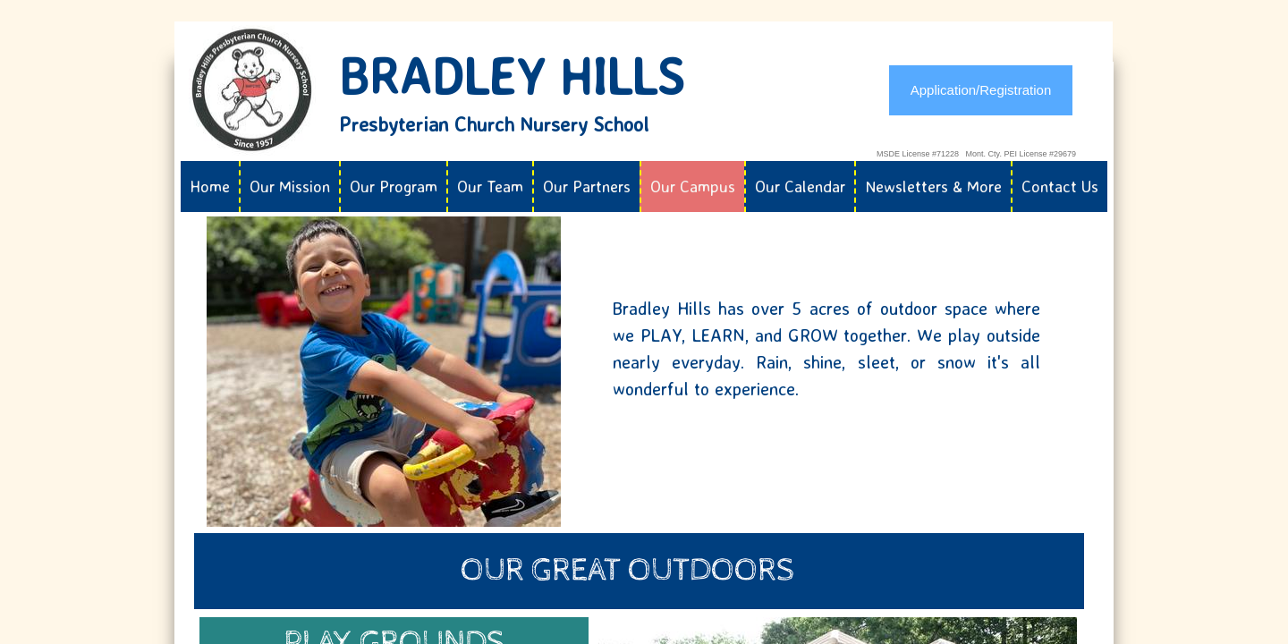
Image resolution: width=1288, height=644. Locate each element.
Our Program (393, 186)
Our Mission (290, 186)
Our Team (490, 186)
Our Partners (587, 186)
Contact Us (1059, 186)
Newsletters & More (933, 186)
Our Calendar (800, 186)
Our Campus (692, 186)
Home (210, 186)
